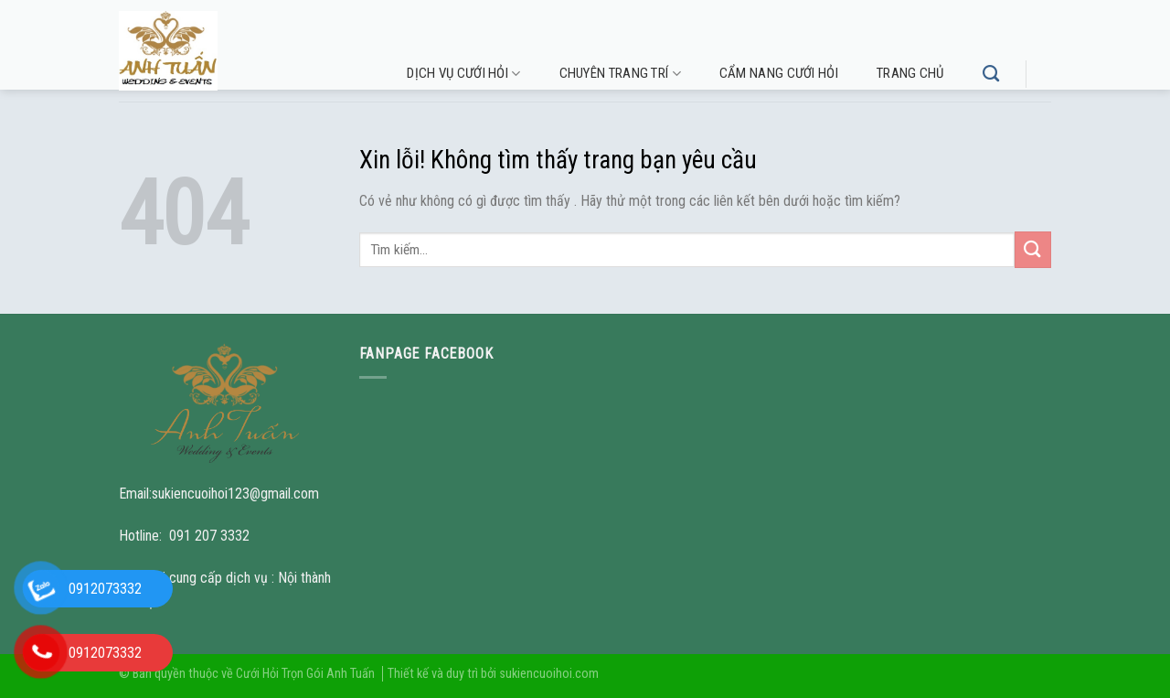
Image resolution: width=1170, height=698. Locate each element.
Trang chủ (910, 73)
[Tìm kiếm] (991, 74)
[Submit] (1033, 249)
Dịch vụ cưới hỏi (463, 73)
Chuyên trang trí (620, 73)
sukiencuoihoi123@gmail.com (235, 493)
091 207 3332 (209, 535)
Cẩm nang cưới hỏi (778, 73)
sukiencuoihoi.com (549, 674)
